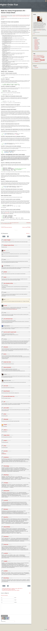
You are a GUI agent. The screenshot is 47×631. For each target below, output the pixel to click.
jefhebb (5, 271)
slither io (5, 429)
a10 (4, 401)
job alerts (6, 451)
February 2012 (36, 42)
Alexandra (6, 347)
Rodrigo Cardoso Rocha (9, 245)
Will (4, 250)
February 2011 (36, 46)
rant (41, 59)
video (38, 61)
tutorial (17, 222)
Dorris (5, 354)
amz (2, 222)
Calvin (5, 277)
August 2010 (36, 47)
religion (43, 59)
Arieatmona (6, 457)
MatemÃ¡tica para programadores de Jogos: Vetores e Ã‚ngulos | (10, 590)
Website (15, 602)
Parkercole (6, 544)
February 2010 (36, 48)
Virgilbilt (5, 561)
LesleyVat (6, 553)
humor (36, 57)
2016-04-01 (16, 396)
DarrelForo (6, 517)
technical (37, 60)
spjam (34, 60)
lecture (38, 57)
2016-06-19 (11, 435)
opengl (34, 58)
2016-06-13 (9, 424)
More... (34, 33)
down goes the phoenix (41, 55)
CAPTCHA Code (3, 621)
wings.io (5, 440)
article (34, 55)
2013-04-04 (8, 312)
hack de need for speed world (10, 332)
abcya (5, 445)
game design (40, 56)
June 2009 (36, 49)
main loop (40, 57)
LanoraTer (6, 500)
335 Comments (28, 222)
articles (11, 222)
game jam (43, 56)
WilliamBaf (6, 419)
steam (35, 60)
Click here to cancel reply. (4, 595)
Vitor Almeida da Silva (8, 283)
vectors (36, 61)
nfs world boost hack (8, 318)
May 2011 (36, 45)
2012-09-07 (8, 292)
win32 (40, 61)
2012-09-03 (16, 245)
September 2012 (37, 39)
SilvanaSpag (6, 466)
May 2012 (36, 41)
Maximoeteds (6, 490)
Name (15, 597)
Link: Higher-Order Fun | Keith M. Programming (8, 589)
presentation (38, 58)
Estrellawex (6, 536)
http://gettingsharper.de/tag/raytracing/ (12, 309)
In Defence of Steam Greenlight (26, 227)
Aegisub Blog (36, 67)
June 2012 (36, 40)
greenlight (34, 57)
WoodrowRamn (7, 526)
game (36, 56)
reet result (6, 385)
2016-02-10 (8, 374)
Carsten (5, 305)
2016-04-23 (7, 401)
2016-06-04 (10, 419)
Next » (29, 236)
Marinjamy (6, 509)
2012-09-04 (8, 277)
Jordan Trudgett (7, 239)
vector (10, 223)
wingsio (5, 424)
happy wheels (6, 435)
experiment (34, 56)
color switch (6, 407)
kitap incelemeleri (7, 367)
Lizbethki (6, 570)
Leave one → (28, 233)
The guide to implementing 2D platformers (6, 227)
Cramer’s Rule (7, 212)
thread (39, 60)
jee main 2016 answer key (9, 396)
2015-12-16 (13, 367)
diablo (37, 55)
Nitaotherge (6, 474)
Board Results (7, 391)
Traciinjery (6, 482)
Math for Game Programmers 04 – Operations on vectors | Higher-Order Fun (12, 588)
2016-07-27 (10, 457)
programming (15, 222)
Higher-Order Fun (9, 4)
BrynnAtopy (6, 577)
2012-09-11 (9, 305)
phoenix (36, 58)
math (12, 222)
